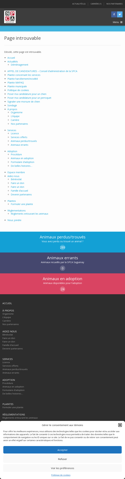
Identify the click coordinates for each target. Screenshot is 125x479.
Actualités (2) (78, 3)
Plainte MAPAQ (15, 82)
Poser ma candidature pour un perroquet (29, 97)
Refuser (62, 459)
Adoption (12, 151)
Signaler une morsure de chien (23, 101)
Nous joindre (14, 220)
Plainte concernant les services (23, 74)
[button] (120, 425)
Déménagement (19, 64)
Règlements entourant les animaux (29, 213)
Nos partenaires (114, 3)
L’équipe (15, 116)
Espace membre (16, 172)
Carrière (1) (96, 3)
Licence (15, 133)
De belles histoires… (21, 165)
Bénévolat (16, 179)
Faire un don (17, 183)
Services (11, 130)
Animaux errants (19, 144)
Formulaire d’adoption (22, 162)
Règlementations (16, 210)
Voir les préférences (62, 468)
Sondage (12, 105)
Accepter (62, 450)
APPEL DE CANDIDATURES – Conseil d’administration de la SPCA (42, 71)
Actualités (12, 61)
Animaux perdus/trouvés (24, 141)
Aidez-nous (13, 176)
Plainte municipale (17, 86)
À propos (12, 109)
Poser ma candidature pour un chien (26, 94)
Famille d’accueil (19, 190)
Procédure (16, 154)
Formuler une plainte (22, 204)
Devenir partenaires (21, 194)
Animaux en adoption (22, 158)
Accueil (11, 57)
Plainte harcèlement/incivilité (22, 78)
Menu (118, 22)
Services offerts (19, 137)
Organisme (17, 112)
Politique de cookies (60, 475)
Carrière (15, 120)
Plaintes (11, 200)
